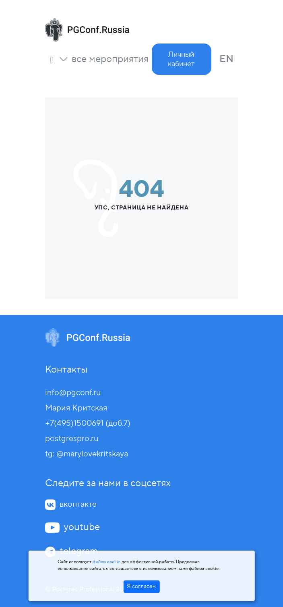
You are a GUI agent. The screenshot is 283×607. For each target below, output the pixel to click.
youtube (82, 527)
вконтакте (78, 504)
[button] (104, 59)
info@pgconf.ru (73, 392)
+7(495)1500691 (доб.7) (87, 423)
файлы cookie (106, 562)
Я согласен (141, 586)
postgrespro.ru (71, 438)
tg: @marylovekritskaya (86, 454)
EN (226, 59)
